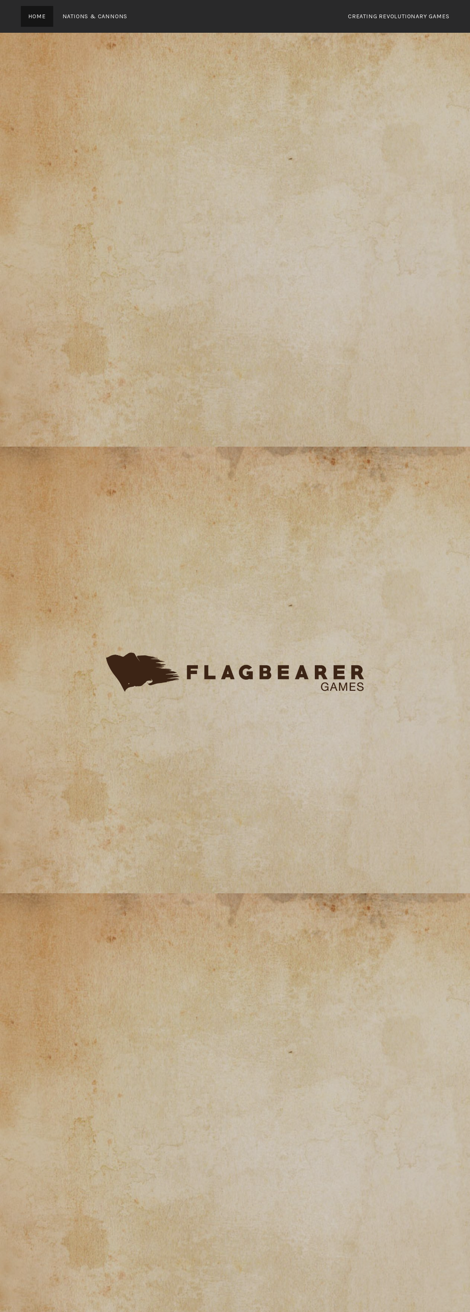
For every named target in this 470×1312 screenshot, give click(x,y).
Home (37, 16)
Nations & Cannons (95, 16)
